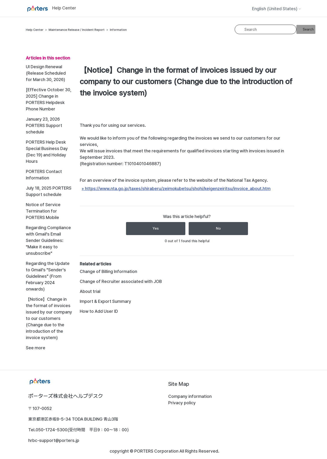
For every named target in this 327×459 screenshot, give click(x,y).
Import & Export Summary (105, 301)
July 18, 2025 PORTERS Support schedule (48, 191)
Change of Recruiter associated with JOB (121, 281)
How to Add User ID (99, 311)
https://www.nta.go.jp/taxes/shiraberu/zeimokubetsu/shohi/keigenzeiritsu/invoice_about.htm (178, 188)
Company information (190, 396)
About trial (90, 291)
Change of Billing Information (108, 271)
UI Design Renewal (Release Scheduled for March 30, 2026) (46, 73)
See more (35, 347)
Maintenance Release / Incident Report (77, 30)
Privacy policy (182, 402)
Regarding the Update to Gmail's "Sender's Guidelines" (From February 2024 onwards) (48, 276)
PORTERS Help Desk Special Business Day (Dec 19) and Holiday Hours (47, 152)
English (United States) (276, 8)
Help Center (34, 30)
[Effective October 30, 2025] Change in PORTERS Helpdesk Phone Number (48, 99)
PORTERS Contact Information (44, 174)
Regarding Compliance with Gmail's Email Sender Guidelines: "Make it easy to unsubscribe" (48, 240)
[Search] (265, 29)
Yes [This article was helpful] (156, 228)
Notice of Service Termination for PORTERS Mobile (43, 211)
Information (118, 30)
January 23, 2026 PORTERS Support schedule (44, 125)
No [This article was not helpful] (218, 228)
